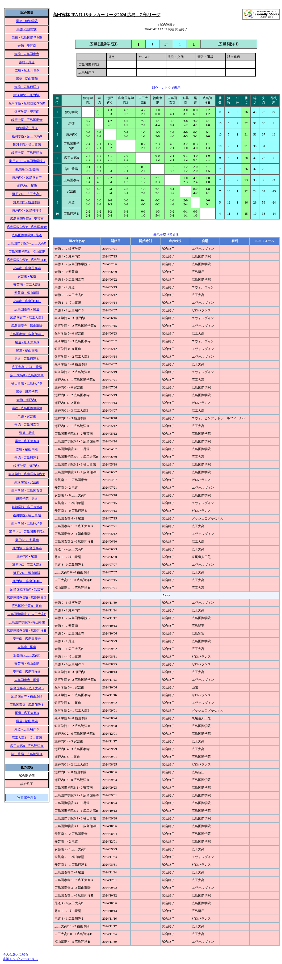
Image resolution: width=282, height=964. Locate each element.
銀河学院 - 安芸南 (26, 111)
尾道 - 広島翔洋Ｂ (26, 359)
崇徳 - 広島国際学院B (27, 37)
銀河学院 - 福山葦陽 (27, 144)
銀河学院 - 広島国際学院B (27, 103)
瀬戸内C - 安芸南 (27, 169)
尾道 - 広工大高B (27, 342)
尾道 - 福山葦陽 (27, 350)
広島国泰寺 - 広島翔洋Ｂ (27, 334)
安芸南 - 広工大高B (26, 284)
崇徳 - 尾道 (27, 62)
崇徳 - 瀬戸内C (26, 29)
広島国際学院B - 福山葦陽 (27, 251)
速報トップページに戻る (20, 959)
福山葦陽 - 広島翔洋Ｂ (27, 383)
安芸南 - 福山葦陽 (26, 293)
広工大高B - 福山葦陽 (27, 367)
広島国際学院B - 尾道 (27, 235)
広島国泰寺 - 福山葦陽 (27, 326)
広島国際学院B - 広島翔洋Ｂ (27, 260)
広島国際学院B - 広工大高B (26, 243)
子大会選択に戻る (15, 954)
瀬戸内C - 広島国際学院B (27, 161)
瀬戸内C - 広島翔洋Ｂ (27, 210)
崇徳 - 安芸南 (27, 46)
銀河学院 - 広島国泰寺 (27, 120)
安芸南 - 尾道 (27, 276)
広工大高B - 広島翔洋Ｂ (27, 375)
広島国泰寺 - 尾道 (26, 309)
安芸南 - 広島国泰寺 (27, 268)
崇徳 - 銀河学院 (27, 21)
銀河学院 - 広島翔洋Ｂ (27, 153)
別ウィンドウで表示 (166, 88)
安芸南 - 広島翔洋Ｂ (27, 301)
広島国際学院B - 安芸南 (27, 219)
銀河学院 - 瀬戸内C (26, 95)
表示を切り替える (166, 234)
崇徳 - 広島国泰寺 (26, 54)
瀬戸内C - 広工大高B (26, 194)
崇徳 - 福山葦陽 (27, 79)
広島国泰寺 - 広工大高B (27, 317)
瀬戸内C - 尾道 (26, 186)
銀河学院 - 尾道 (27, 128)
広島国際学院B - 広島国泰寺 (27, 227)
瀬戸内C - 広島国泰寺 (27, 177)
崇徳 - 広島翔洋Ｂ (26, 87)
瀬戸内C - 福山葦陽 (26, 202)
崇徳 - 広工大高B (27, 70)
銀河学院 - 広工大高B (27, 136)
